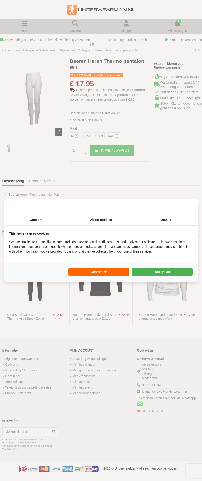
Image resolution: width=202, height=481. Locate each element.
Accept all (162, 272)
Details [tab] (166, 220)
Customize (99, 272)
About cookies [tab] (101, 220)
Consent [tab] (36, 220)
